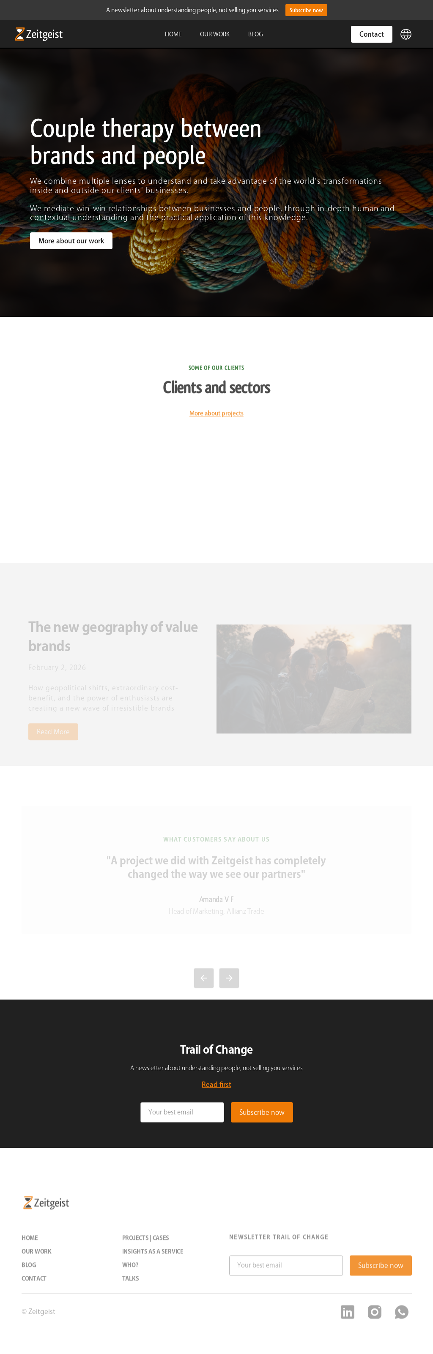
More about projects (216, 419)
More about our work (71, 240)
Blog (29, 1271)
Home (30, 1244)
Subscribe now (306, 10)
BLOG (255, 34)
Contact (371, 34)
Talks (130, 1285)
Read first (216, 1084)
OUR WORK (215, 34)
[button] (406, 34)
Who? (130, 1271)
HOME (173, 34)
